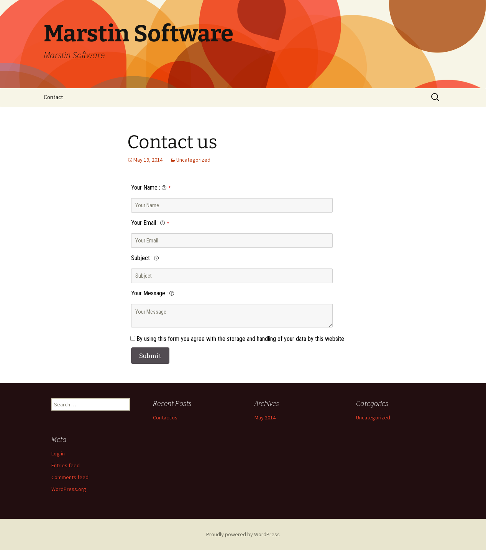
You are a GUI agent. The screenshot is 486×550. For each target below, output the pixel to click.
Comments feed (70, 477)
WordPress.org (68, 489)
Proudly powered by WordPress (243, 534)
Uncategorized (193, 159)
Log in (58, 453)
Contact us (172, 142)
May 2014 (265, 417)
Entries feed (65, 465)
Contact (53, 97)
